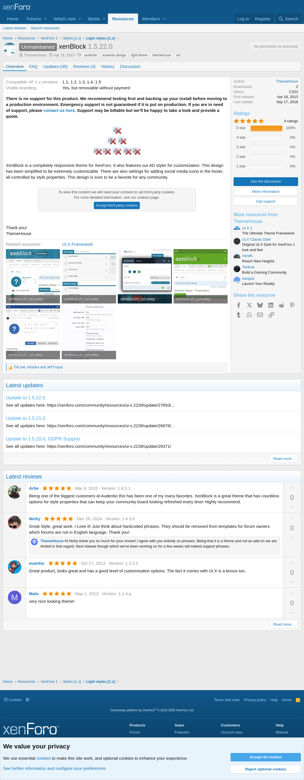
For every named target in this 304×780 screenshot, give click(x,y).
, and (38, 367)
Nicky (34, 518)
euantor (37, 563)
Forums (34, 18)
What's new (65, 18)
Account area (232, 732)
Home (12, 18)
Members (151, 18)
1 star (241, 166)
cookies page (148, 197)
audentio (90, 55)
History (107, 66)
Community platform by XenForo (152, 710)
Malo (34, 593)
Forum (134, 732)
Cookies (13, 700)
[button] (46, 19)
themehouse (161, 55)
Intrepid (248, 278)
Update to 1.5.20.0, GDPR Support (43, 439)
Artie (34, 488)
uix (178, 55)
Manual (282, 732)
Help (274, 700)
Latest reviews (14, 28)
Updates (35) (55, 66)
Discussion (130, 66)
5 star (241, 128)
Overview (15, 66)
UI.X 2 (247, 228)
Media (94, 18)
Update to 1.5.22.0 (25, 397)
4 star (241, 137)
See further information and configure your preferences (54, 768)
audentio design (114, 55)
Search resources (45, 28)
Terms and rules (227, 700)
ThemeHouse (35, 55)
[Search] (288, 19)
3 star (241, 147)
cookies (43, 758)
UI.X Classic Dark (256, 239)
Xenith (247, 256)
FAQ (33, 66)
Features (182, 732)
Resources (123, 18)
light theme (139, 55)
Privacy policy (255, 700)
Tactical (248, 267)
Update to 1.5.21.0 (25, 418)
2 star (241, 156)
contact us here (59, 110)
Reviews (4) (84, 66)
